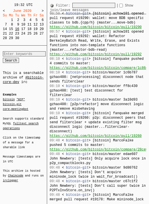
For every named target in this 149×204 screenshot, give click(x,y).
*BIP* (20, 100)
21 (5, 33)
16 (17, 29)
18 (29, 29)
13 (42, 24)
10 (23, 24)
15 (11, 29)
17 (23, 29)
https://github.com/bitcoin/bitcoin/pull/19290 (96, 27)
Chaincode (15, 172)
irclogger (10, 177)
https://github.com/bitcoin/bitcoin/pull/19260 (96, 135)
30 (17, 38)
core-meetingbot (15, 109)
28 (5, 38)
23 (17, 33)
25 (29, 33)
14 (5, 29)
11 (29, 24)
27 (42, 33)
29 (11, 38)
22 (11, 33)
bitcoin (9, 100)
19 (35, 29)
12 (35, 24)
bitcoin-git (12, 104)
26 (35, 33)
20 (42, 29)
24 (23, 33)
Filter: (64, 5)
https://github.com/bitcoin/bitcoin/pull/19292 (96, 54)
